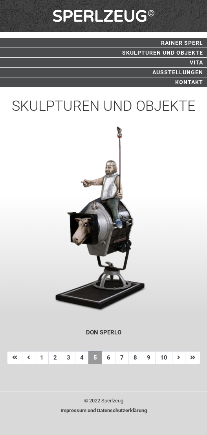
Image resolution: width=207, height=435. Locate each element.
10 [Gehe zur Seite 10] (163, 357)
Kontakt (189, 82)
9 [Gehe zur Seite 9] (148, 357)
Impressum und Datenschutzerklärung (103, 410)
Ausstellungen (177, 72)
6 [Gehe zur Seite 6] (108, 357)
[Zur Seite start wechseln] (14, 357)
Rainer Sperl (182, 43)
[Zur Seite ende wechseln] (192, 357)
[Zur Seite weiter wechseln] (178, 357)
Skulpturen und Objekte (162, 53)
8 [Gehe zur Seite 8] (135, 357)
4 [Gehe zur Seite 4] (82, 357)
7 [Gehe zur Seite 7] (122, 357)
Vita (196, 62)
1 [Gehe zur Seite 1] (42, 357)
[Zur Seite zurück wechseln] (28, 357)
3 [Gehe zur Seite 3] (68, 357)
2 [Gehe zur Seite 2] (55, 357)
